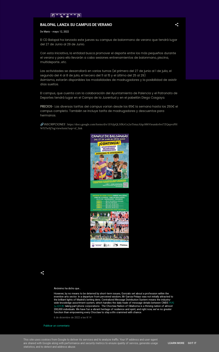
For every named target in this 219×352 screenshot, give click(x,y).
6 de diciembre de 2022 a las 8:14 (72, 317)
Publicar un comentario (57, 325)
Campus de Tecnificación (109, 274)
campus (85, 274)
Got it (192, 343)
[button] (177, 25)
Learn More (176, 343)
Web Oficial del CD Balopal (66, 8)
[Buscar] (184, 9)
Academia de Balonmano (63, 274)
